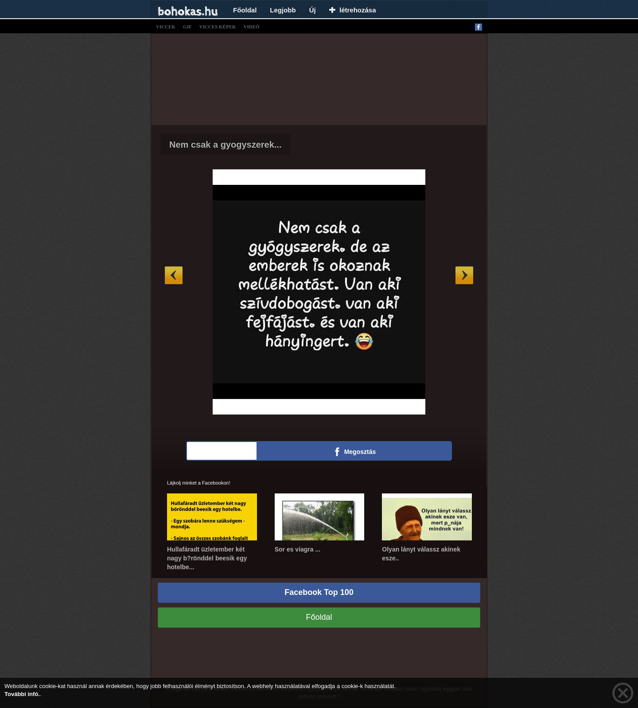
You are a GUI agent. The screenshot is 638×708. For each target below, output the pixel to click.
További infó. (22, 694)
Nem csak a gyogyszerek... (225, 144)
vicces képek (217, 26)
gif (187, 26)
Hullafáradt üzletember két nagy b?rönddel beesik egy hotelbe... (207, 558)
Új (312, 10)
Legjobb (283, 10)
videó (252, 26)
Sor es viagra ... (298, 549)
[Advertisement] (319, 78)
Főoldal (245, 10)
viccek (165, 26)
